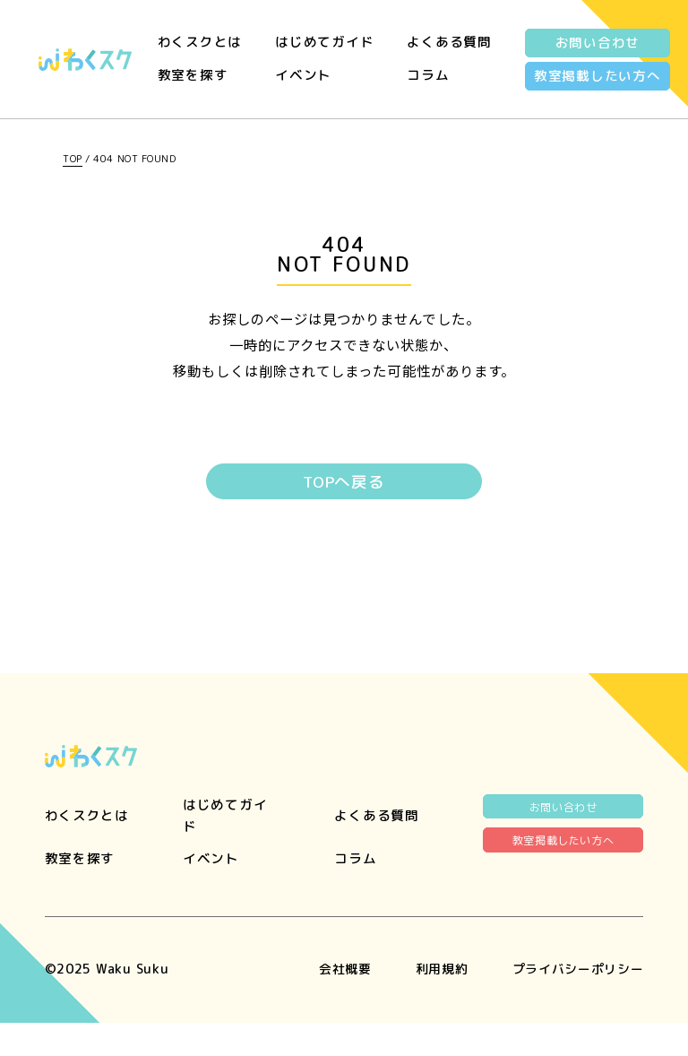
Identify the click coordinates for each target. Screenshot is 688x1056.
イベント (303, 74)
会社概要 (330, 1000)
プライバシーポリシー (573, 1000)
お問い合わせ (597, 42)
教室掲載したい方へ (597, 75)
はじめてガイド (324, 41)
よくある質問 (449, 41)
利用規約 (430, 1000)
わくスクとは (200, 41)
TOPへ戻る (344, 483)
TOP (72, 158)
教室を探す (193, 74)
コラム (428, 74)
